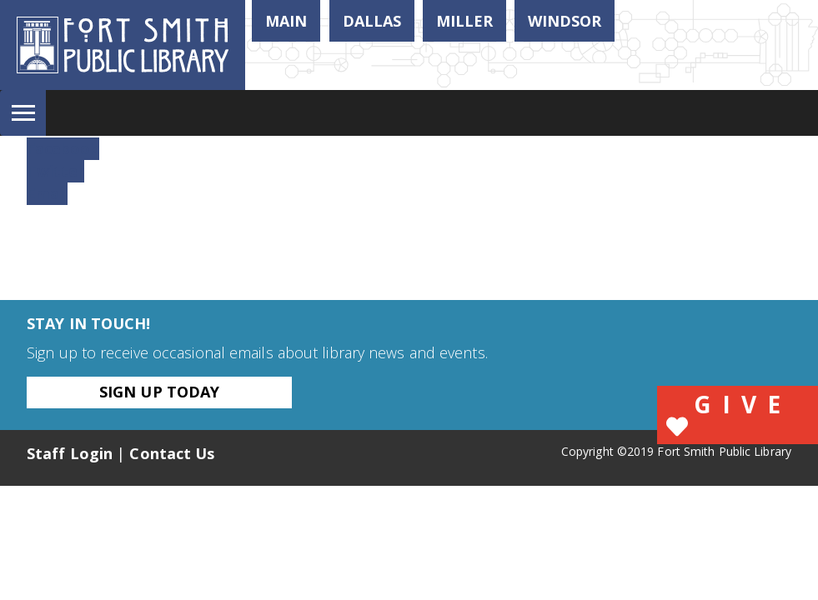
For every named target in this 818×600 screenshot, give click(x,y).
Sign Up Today (159, 392)
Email (47, 193)
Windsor (564, 21)
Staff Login (70, 453)
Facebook (63, 148)
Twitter (55, 171)
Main (286, 21)
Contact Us (171, 453)
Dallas (372, 21)
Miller (464, 21)
